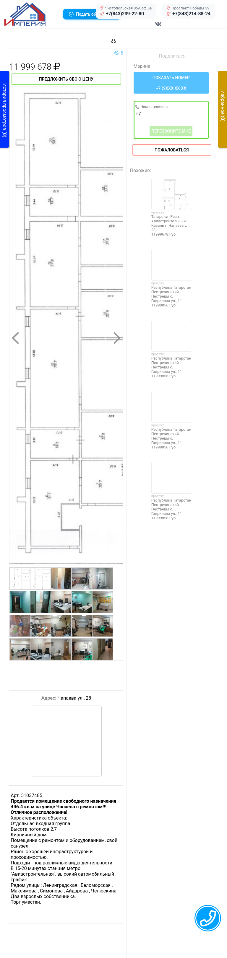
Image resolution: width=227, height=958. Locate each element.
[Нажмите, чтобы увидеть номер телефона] (171, 83)
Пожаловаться (172, 150)
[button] (31, 14)
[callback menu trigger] (207, 918)
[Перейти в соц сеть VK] (158, 27)
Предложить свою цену (66, 79)
